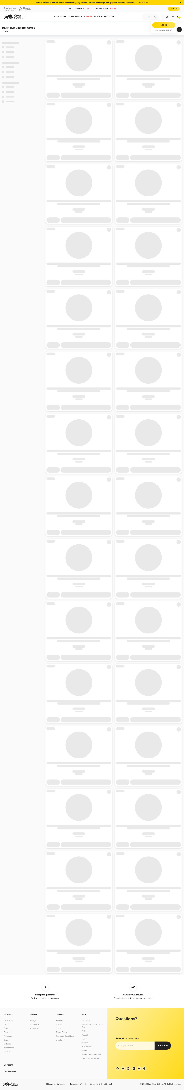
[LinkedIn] (134, 1068)
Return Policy (61, 1032)
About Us (85, 1035)
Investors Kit (61, 1040)
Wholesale (34, 1028)
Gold (78, 8)
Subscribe (124, 1045)
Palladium (8, 1036)
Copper (7, 1040)
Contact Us (86, 1020)
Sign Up (174, 9)
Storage (33, 1020)
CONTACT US (143, 2)
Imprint (84, 1050)
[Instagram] (128, 1068)
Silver (106, 8)
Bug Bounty (86, 1047)
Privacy (85, 1043)
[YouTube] (139, 1068)
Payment (59, 1020)
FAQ (83, 1031)
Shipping (59, 1024)
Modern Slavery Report (91, 1054)
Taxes (84, 1039)
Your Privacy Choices (90, 1058)
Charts (58, 1028)
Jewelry (7, 1052)
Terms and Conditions (65, 1036)
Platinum (7, 1032)
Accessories (9, 1048)
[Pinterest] (144, 1068)
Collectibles (9, 1044)
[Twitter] (123, 1068)
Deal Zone (8, 1020)
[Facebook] (117, 1068)
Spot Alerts (34, 1024)
